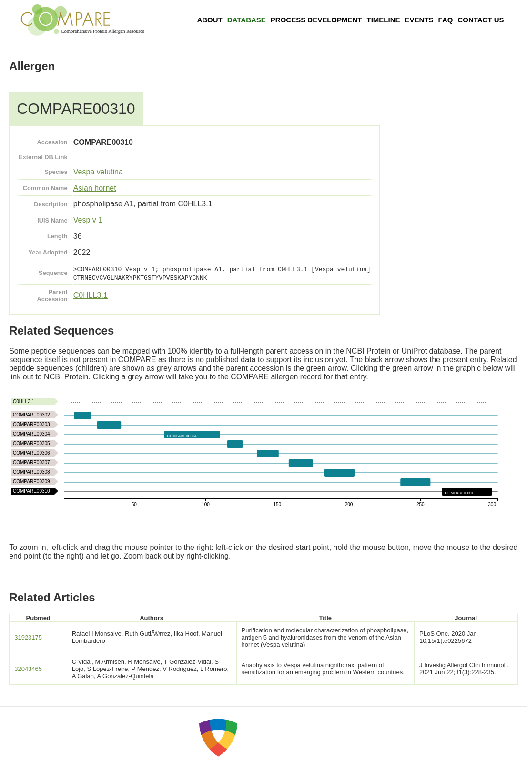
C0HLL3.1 (90, 295)
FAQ (445, 20)
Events (419, 20)
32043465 (28, 668)
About (209, 20)
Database (246, 20)
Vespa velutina (98, 172)
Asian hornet (94, 188)
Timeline (383, 20)
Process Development (316, 20)
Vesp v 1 (87, 220)
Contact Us (480, 20)
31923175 (28, 637)
